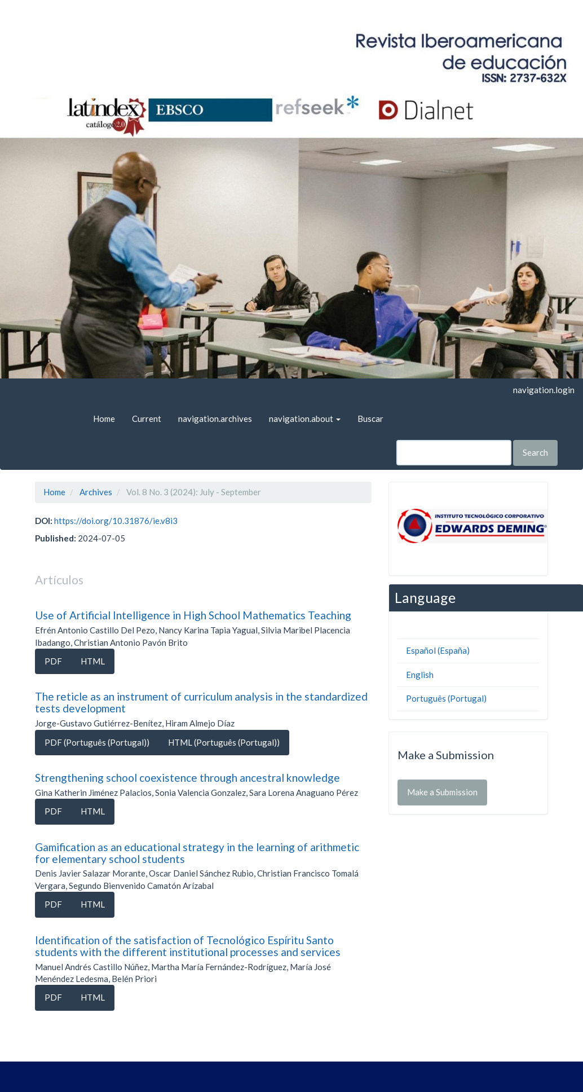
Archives (96, 492)
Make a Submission (442, 792)
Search (535, 452)
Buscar (370, 418)
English (420, 675)
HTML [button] (93, 661)
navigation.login (544, 390)
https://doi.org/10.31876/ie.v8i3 (116, 521)
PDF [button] (53, 661)
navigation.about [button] (305, 418)
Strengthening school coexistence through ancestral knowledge (187, 777)
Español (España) (438, 650)
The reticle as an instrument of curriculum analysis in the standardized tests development (201, 702)
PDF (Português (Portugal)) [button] (97, 742)
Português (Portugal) (446, 698)
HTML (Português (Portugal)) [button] (224, 742)
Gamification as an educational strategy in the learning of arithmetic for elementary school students (197, 852)
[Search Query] (453, 452)
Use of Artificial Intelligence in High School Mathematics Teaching (193, 615)
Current (146, 418)
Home (104, 418)
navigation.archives (215, 418)
